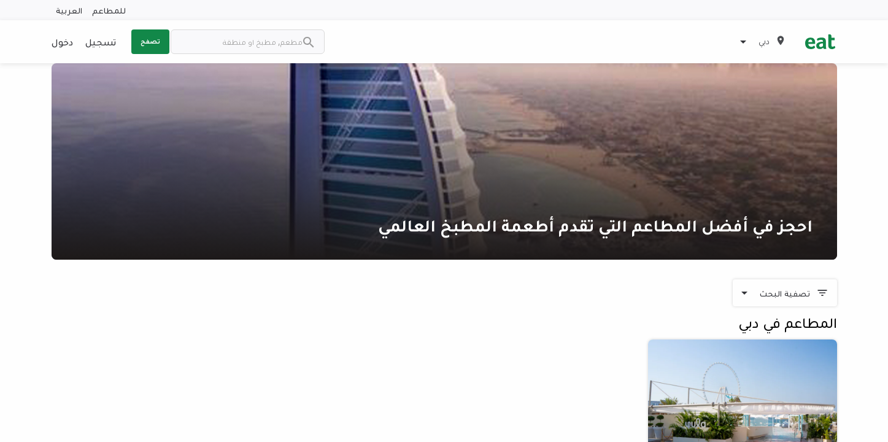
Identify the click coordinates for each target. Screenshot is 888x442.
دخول (62, 42)
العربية (69, 10)
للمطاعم (109, 10)
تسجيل (100, 42)
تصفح (150, 41)
